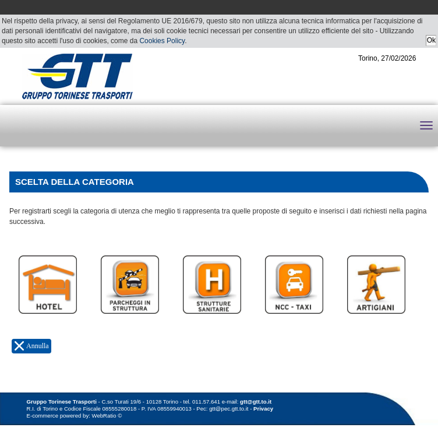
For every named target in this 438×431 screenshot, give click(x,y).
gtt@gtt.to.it (255, 401)
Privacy (263, 408)
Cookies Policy (162, 41)
